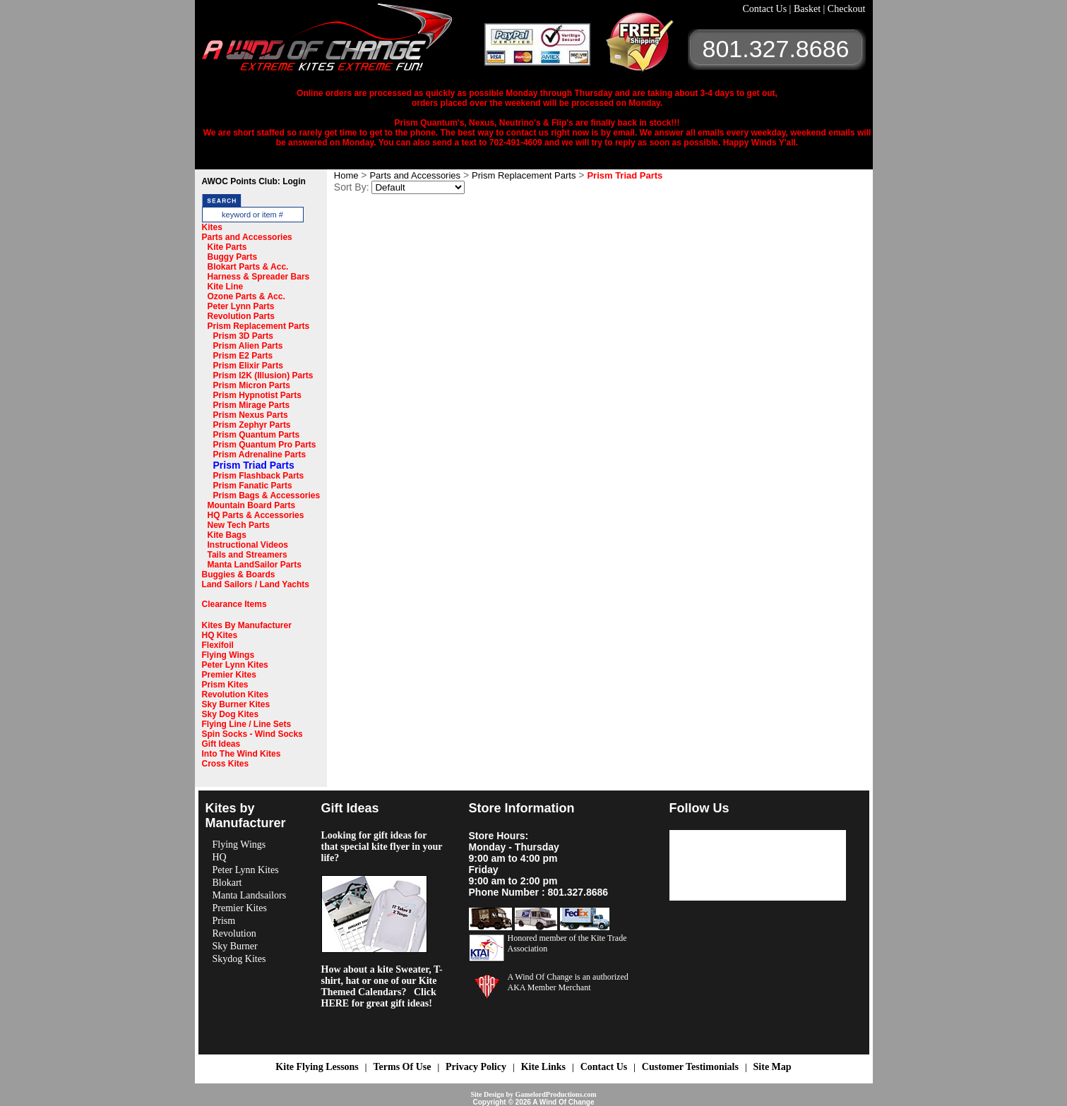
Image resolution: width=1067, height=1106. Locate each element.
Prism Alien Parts (248, 346)
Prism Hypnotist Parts (257, 395)
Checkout (847, 9)
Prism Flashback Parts (258, 476)
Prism (224, 920)
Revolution (234, 933)
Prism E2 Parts (243, 356)
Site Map (772, 1067)
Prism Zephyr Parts (252, 425)
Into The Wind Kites (241, 754)
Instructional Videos (248, 545)
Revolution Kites (235, 694)
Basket (808, 9)
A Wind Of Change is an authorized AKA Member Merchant (568, 982)
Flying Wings (228, 655)
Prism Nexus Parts (250, 415)
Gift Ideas (221, 744)
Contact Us (766, 9)
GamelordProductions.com (555, 1094)
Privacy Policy (476, 1067)
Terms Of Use (402, 1067)
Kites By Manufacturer (247, 625)
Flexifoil (218, 645)
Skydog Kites (239, 959)
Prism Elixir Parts (248, 366)
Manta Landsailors (250, 895)
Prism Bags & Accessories (267, 495)
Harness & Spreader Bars (259, 277)
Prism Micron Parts (251, 385)
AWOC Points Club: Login (254, 181)
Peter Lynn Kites (235, 665)
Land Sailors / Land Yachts (256, 584)
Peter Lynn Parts (241, 306)
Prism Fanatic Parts (252, 486)
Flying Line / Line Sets (247, 724)
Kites (212, 227)
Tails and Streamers (247, 555)
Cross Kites (225, 764)
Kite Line (226, 286)
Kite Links (543, 1067)
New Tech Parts (239, 525)
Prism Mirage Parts (251, 405)
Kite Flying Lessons (316, 1067)
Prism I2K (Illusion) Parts (263, 375)
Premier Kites (229, 675)
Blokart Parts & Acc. (248, 267)
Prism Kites (225, 685)
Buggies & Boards (238, 574)
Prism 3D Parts (243, 336)
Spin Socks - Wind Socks (252, 734)
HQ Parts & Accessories (256, 515)
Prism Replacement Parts (259, 326)
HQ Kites (220, 635)
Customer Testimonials (690, 1067)
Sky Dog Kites (230, 714)
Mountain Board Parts (252, 505)
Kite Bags (227, 535)
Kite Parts (227, 247)
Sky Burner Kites (236, 704)
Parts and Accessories (247, 237)
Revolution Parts (241, 316)
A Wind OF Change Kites (343, 42)
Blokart (227, 882)
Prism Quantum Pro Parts (264, 445)
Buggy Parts (233, 257)
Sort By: (351, 187)
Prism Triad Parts (253, 465)
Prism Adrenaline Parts (259, 454)
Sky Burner (235, 946)
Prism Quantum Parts (256, 435)
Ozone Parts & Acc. (246, 296)
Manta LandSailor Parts (255, 565)
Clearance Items (234, 604)
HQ (220, 857)
